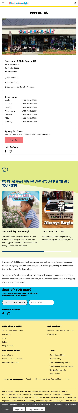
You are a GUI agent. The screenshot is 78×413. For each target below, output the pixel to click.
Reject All (19, 409)
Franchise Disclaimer (10, 363)
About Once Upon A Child (12, 331)
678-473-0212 (13, 78)
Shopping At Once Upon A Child (48, 379)
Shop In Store (7, 346)
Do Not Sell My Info (58, 370)
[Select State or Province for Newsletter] (15, 302)
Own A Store (7, 355)
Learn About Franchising (12, 359)
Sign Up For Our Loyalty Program (20, 87)
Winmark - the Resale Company (60, 331)
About (28, 379)
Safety (5, 342)
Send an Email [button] (12, 82)
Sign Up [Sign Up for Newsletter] (13, 140)
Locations (6, 335)
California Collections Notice (61, 366)
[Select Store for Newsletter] (41, 302)
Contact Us (52, 335)
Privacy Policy (55, 359)
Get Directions (11, 71)
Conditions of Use (57, 355)
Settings (7, 409)
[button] (3, 3)
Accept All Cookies (35, 409)
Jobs (4, 338)
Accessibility (55, 374)
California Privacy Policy (59, 363)
